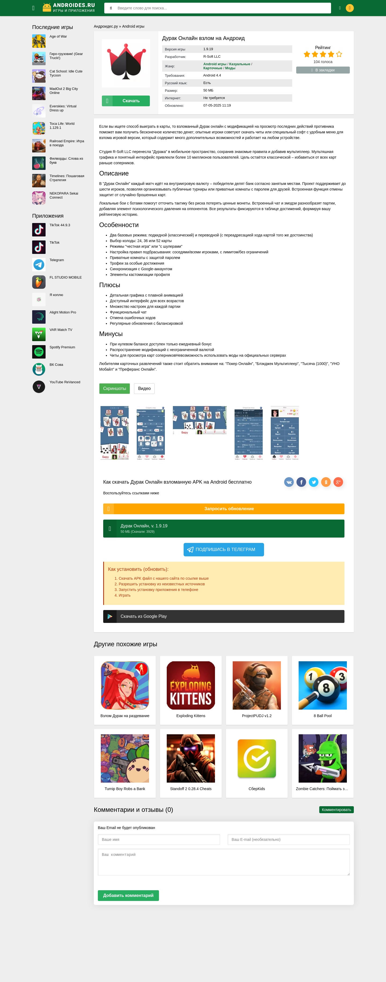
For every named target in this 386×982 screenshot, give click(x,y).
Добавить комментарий (128, 895)
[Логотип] (69, 8)
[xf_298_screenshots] (114, 432)
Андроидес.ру (106, 26)
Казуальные (239, 64)
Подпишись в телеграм (220, 550)
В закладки (323, 70)
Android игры (133, 26)
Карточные (213, 68)
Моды (230, 68)
